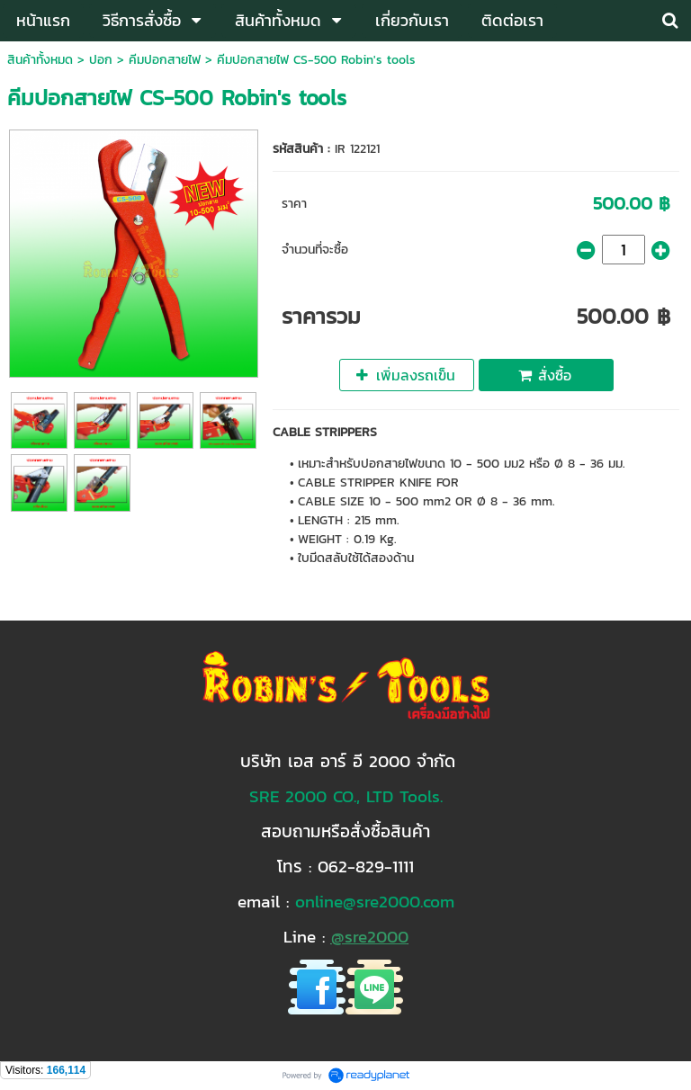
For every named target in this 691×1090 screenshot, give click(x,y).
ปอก (100, 59)
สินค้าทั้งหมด (40, 59)
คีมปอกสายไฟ (165, 59)
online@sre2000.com (374, 901)
